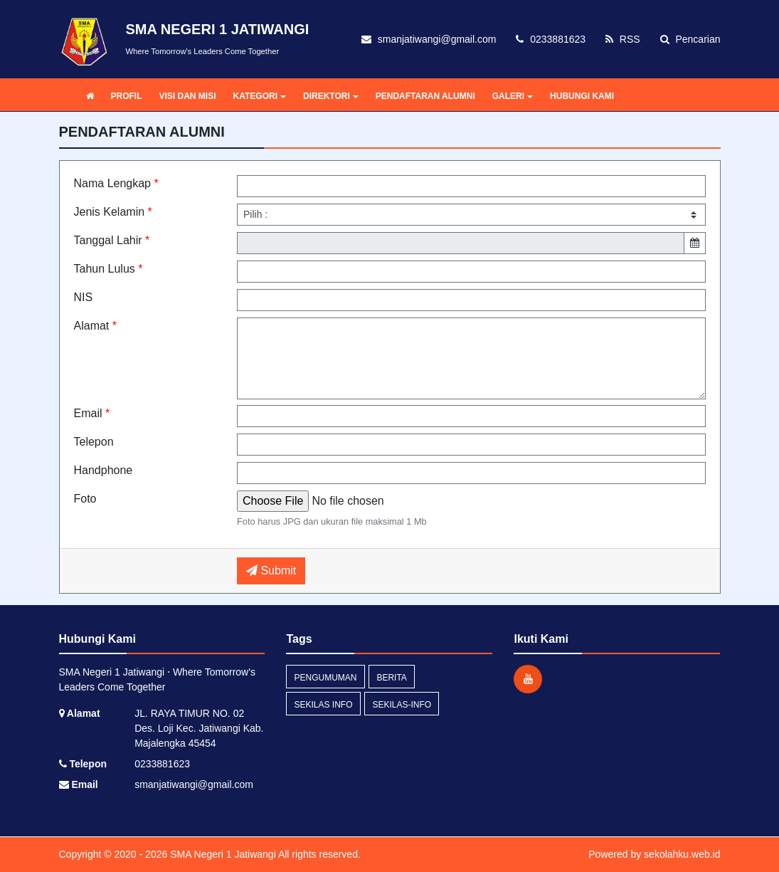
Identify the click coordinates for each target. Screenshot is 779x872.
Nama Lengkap (116, 183)
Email (92, 413)
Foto (85, 499)
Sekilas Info (323, 705)
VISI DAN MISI (187, 96)
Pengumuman (325, 678)
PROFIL (126, 96)
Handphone (103, 470)
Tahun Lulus (108, 269)
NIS (83, 297)
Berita (391, 678)
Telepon (94, 442)
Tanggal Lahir (112, 240)
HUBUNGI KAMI (582, 96)
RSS (622, 39)
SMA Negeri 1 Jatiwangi (221, 854)
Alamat (95, 326)
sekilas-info (401, 705)
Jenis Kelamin (113, 212)
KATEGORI (259, 96)
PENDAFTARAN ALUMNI (425, 96)
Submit (271, 570)
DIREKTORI (331, 96)
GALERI (512, 96)
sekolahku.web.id (682, 854)
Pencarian (690, 39)
